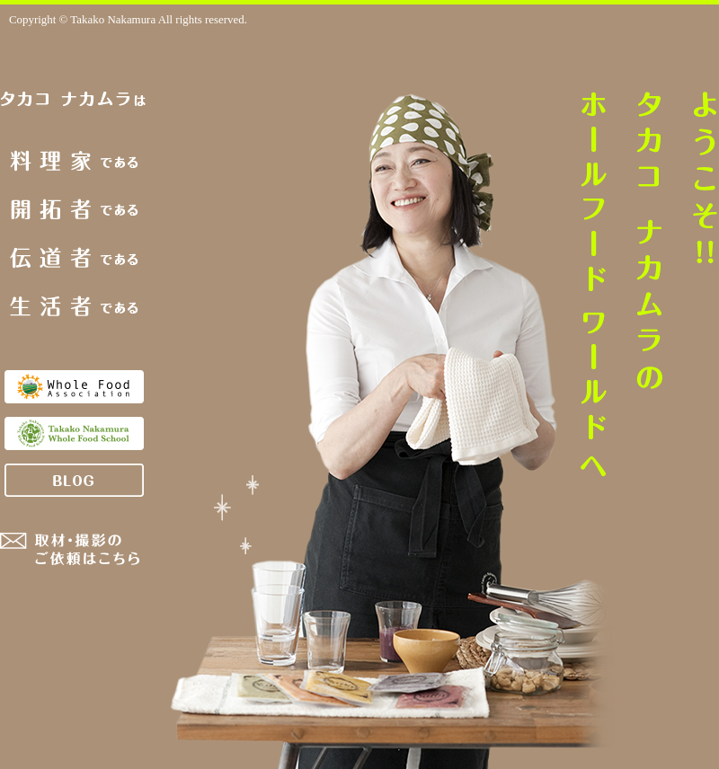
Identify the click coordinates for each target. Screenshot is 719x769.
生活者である (74, 306)
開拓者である (74, 209)
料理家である (74, 161)
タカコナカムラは (74, 100)
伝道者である (74, 258)
